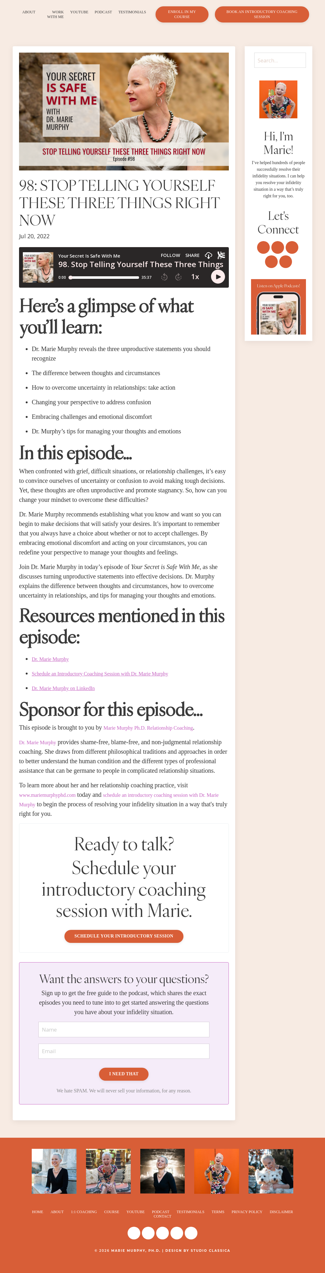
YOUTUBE (79, 12)
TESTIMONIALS (132, 12)
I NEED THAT (123, 1084)
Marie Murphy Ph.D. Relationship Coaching (158, 727)
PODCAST (103, 12)
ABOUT (28, 12)
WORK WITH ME (55, 14)
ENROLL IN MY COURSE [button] (182, 14)
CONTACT (162, 1227)
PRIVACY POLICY (247, 1222)
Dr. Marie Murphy (42, 742)
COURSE (111, 1222)
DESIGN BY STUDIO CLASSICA (197, 1261)
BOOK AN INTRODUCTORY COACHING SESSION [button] (262, 14)
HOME (37, 1222)
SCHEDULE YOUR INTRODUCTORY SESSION (124, 945)
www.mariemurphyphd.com (54, 804)
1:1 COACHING (84, 1222)
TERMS (218, 1222)
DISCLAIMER (281, 1222)
